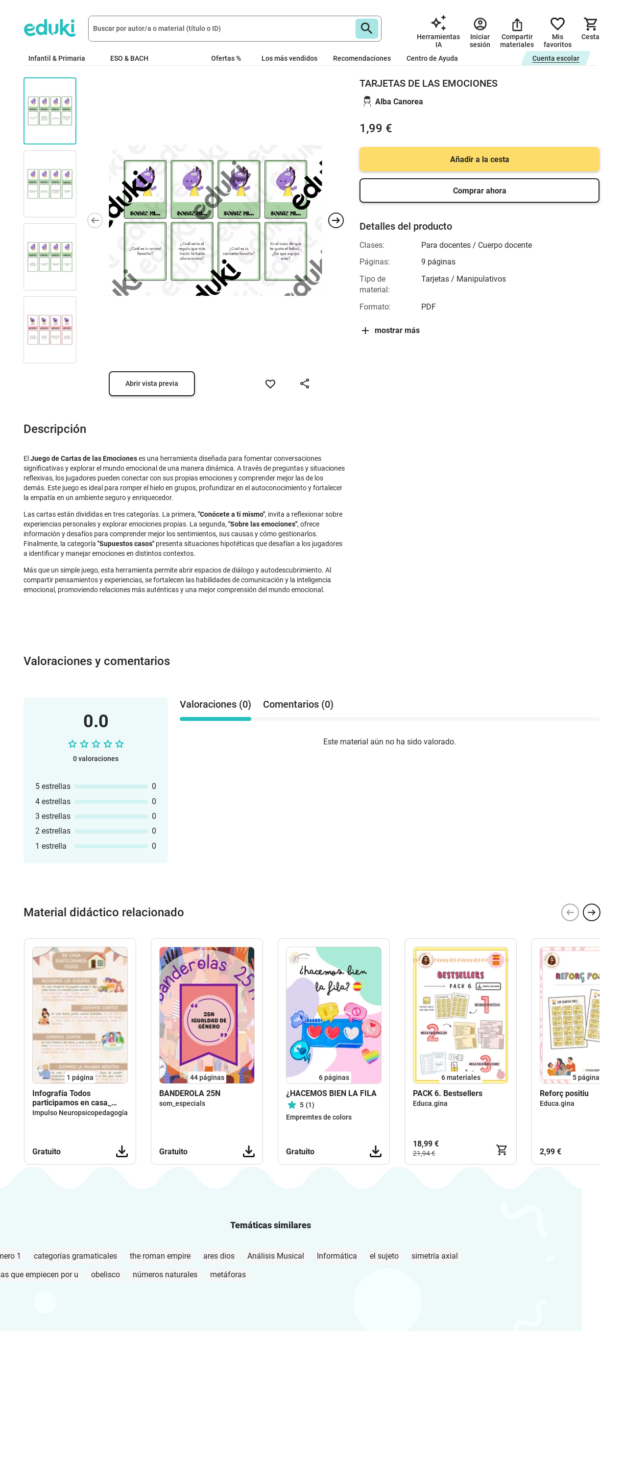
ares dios (219, 1256)
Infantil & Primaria (61, 58)
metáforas (228, 1274)
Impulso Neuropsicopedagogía (80, 1113)
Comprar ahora (479, 190)
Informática (337, 1256)
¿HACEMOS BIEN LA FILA (331, 1093)
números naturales (165, 1274)
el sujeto (384, 1256)
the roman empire (160, 1256)
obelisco (105, 1274)
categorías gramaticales (75, 1256)
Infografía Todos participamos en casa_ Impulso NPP (71, 1098)
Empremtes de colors (319, 1117)
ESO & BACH (133, 58)
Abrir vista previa (151, 383)
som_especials (182, 1103)
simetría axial (434, 1256)
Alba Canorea (399, 101)
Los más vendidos (289, 58)
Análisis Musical (275, 1256)
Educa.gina (430, 1103)
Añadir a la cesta (479, 159)
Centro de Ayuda (432, 58)
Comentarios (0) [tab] (298, 704)
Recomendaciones (362, 58)
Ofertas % (226, 58)
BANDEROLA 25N (189, 1093)
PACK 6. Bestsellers (447, 1093)
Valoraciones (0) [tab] (215, 704)
